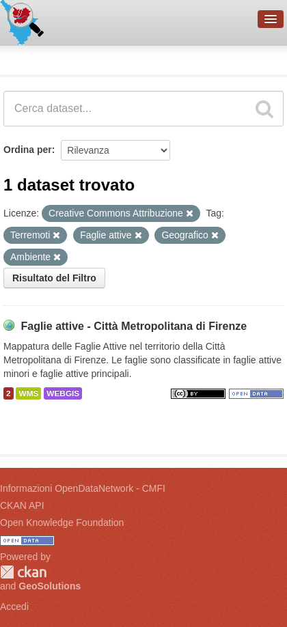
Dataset (24, 58)
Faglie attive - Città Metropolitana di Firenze (133, 326)
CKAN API (22, 505)
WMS (28, 393)
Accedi (14, 606)
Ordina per (27, 149)
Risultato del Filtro (54, 278)
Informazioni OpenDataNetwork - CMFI (82, 488)
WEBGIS (62, 393)
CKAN (23, 572)
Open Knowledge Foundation (62, 522)
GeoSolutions (49, 586)
